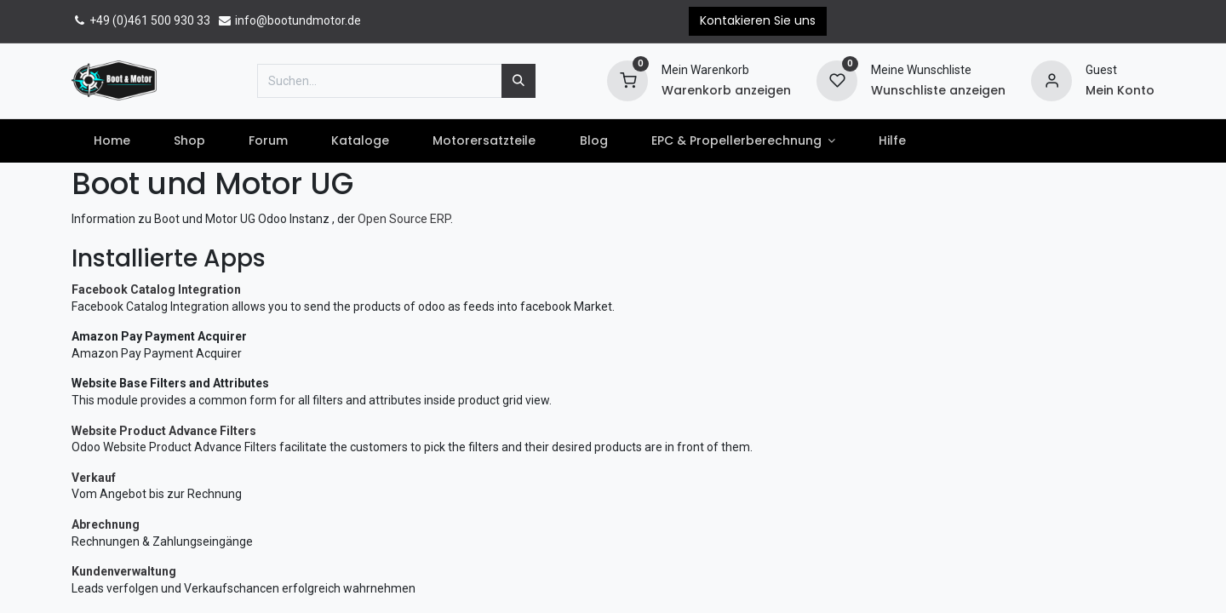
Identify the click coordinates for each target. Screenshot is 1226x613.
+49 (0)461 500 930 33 (141, 20)
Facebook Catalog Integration (156, 289)
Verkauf (94, 477)
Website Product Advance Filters (164, 431)
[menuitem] (112, 141)
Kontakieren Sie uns (758, 20)
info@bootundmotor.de (289, 20)
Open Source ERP (404, 219)
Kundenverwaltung (124, 571)
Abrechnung (106, 524)
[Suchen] (518, 81)
